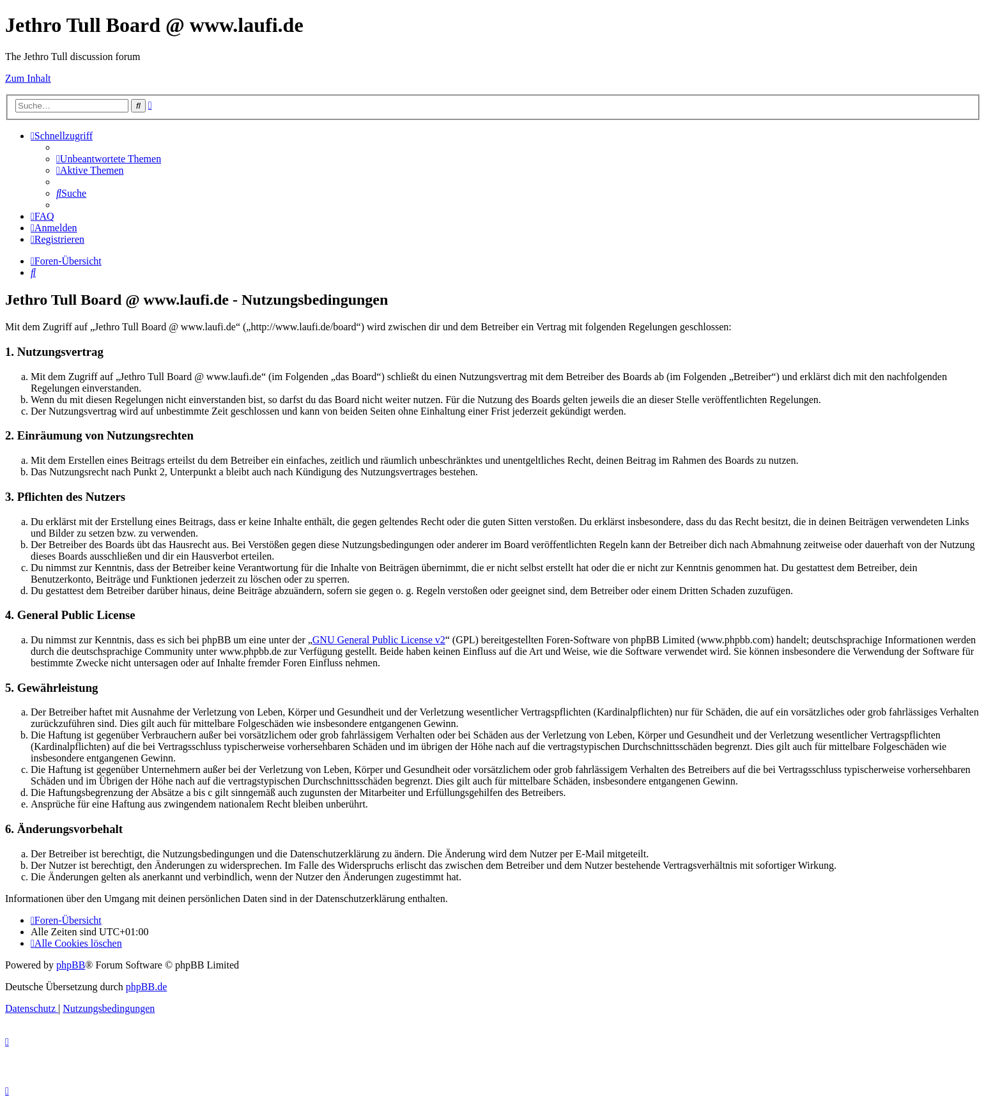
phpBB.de (146, 986)
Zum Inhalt (28, 78)
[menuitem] (108, 158)
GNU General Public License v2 (378, 639)
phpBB (70, 965)
